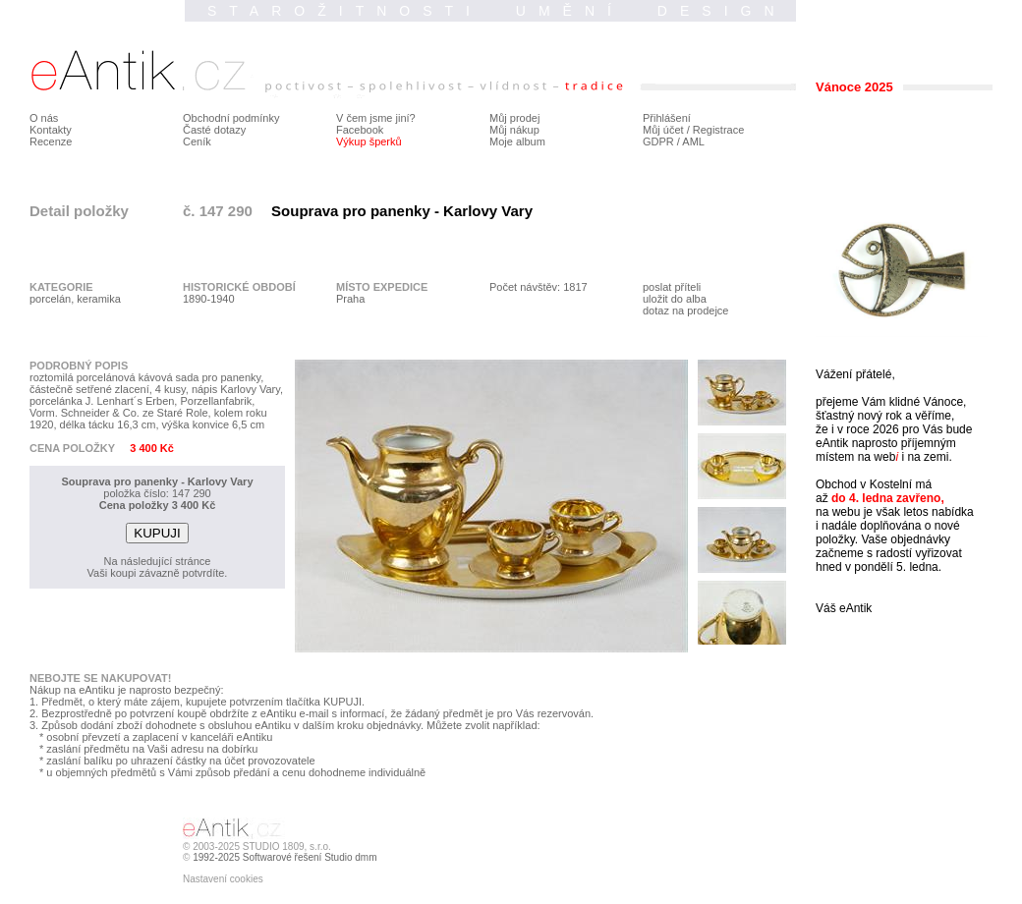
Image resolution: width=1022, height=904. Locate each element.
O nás (43, 118)
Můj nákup (514, 130)
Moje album (517, 141)
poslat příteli (672, 287)
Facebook (359, 130)
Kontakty (50, 130)
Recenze (50, 141)
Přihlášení (667, 118)
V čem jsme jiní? (376, 118)
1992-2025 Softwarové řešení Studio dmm (284, 857)
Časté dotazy (214, 130)
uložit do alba (675, 299)
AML (693, 141)
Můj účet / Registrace (693, 130)
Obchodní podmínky (231, 118)
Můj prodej (514, 118)
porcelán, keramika (75, 299)
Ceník (197, 141)
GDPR (658, 141)
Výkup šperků (369, 141)
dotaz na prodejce (685, 310)
